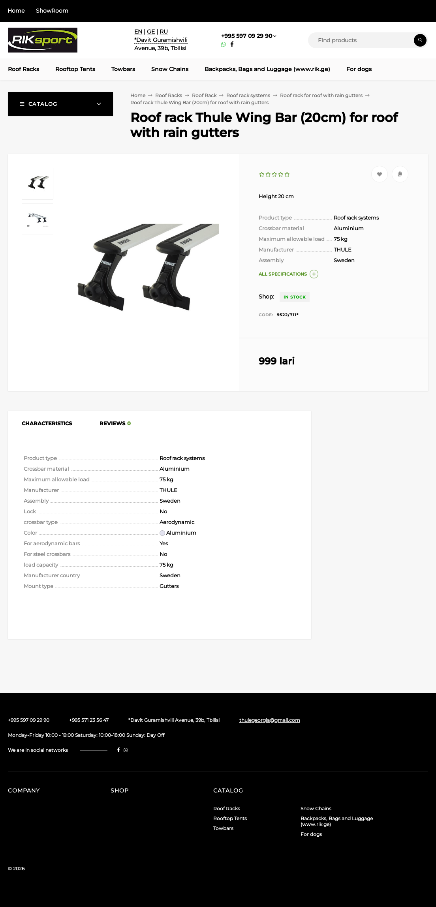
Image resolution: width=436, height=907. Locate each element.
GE (151, 31)
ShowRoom (52, 10)
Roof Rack (204, 95)
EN (138, 31)
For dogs (311, 834)
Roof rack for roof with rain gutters (321, 95)
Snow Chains (316, 808)
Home (16, 10)
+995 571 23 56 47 (89, 720)
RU (164, 31)
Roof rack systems (248, 95)
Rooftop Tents (230, 818)
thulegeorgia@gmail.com (269, 720)
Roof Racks (168, 95)
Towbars (223, 828)
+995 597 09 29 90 (246, 35)
